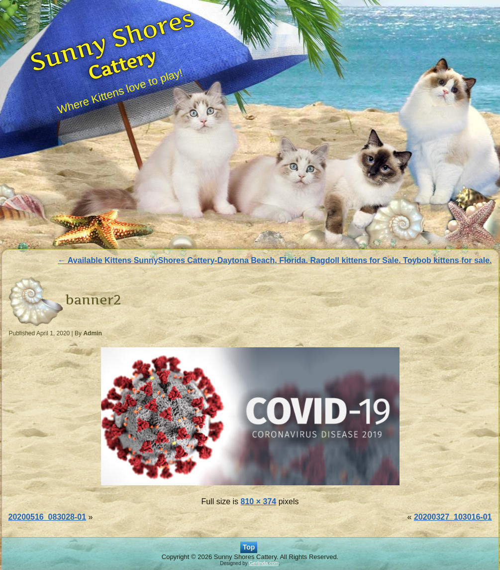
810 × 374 (259, 501)
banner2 (93, 299)
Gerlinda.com (264, 563)
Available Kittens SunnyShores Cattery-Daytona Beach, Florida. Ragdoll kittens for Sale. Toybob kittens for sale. (275, 260)
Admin (92, 333)
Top (249, 547)
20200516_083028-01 (47, 517)
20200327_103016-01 (453, 517)
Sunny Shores (112, 39)
